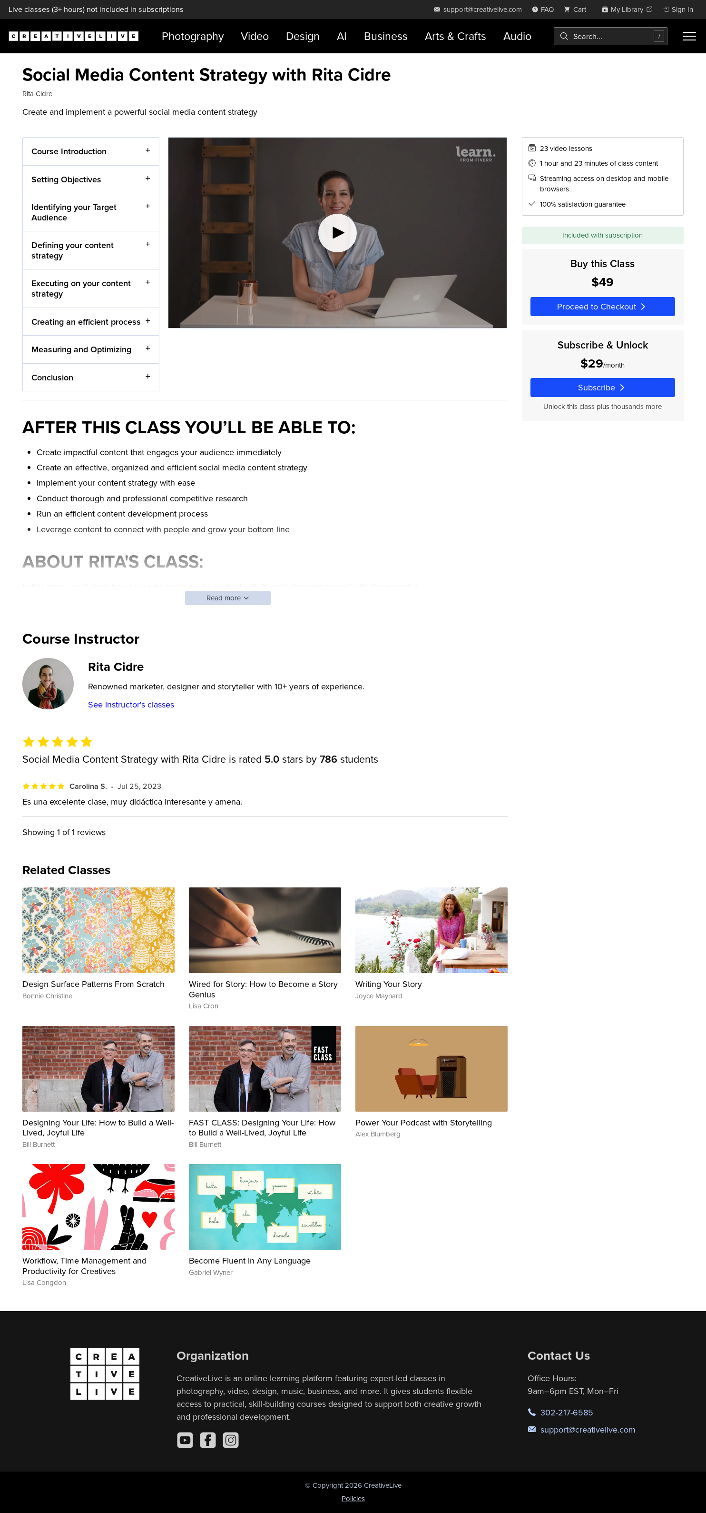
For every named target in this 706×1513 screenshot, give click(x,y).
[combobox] (610, 36)
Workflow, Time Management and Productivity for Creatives (84, 1265)
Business (386, 36)
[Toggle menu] (689, 36)
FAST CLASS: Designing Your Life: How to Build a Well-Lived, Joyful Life (262, 1127)
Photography (193, 36)
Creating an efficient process (86, 321)
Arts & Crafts (455, 36)
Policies (353, 1498)
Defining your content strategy (72, 250)
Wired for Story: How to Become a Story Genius (263, 989)
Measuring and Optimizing (81, 349)
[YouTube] (185, 1440)
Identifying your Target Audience (74, 212)
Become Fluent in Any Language (250, 1260)
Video (255, 36)
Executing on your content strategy (81, 288)
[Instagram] (230, 1440)
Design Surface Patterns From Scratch (93, 984)
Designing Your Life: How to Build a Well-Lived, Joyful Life (98, 1127)
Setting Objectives (66, 179)
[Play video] (337, 233)
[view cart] (577, 9)
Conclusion (52, 377)
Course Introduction (69, 151)
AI (342, 36)
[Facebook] (207, 1440)
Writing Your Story (388, 984)
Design (303, 36)
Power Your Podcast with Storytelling (423, 1122)
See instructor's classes (131, 704)
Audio (517, 36)
